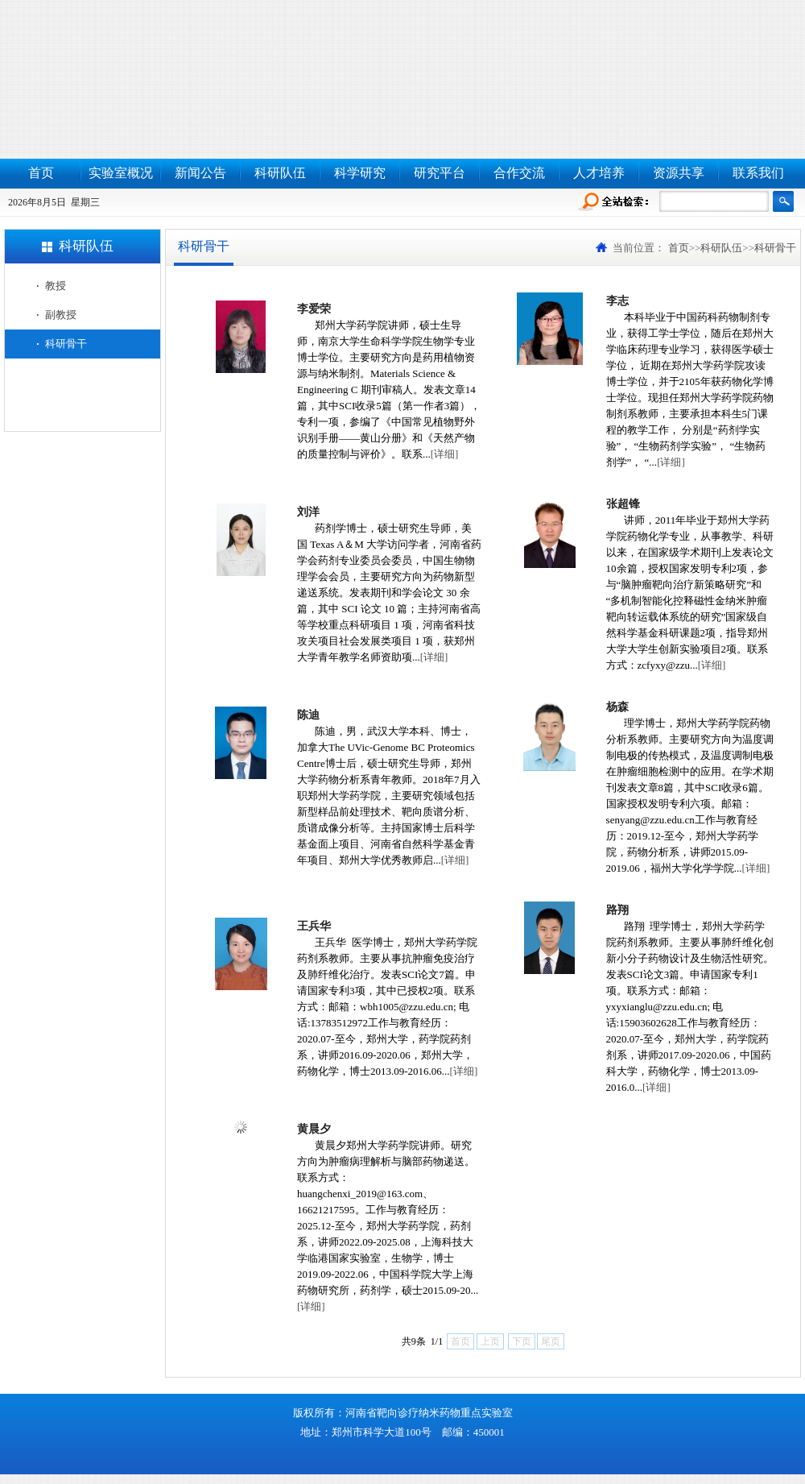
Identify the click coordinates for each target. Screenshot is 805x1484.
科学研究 (360, 173)
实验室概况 (121, 173)
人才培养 (599, 173)
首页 (41, 173)
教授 (55, 286)
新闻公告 (200, 173)
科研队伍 (280, 173)
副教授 (60, 315)
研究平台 (439, 173)
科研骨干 (66, 344)
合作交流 (519, 173)
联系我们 (758, 173)
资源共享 (678, 173)
